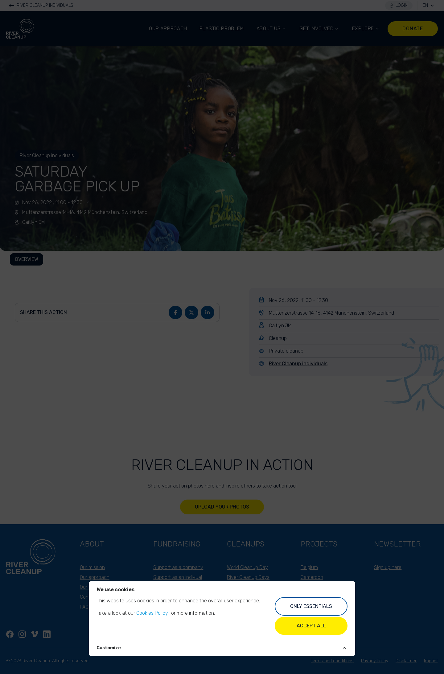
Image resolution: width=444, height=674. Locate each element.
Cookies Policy (152, 613)
